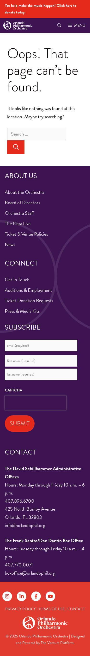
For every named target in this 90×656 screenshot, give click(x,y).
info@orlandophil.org (25, 525)
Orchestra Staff (19, 213)
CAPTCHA (13, 390)
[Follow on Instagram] (7, 596)
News (10, 244)
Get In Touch (17, 279)
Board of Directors (22, 202)
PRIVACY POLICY (20, 609)
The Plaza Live (17, 223)
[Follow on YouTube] (50, 596)
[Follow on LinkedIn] (21, 596)
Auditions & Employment (28, 290)
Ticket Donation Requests (29, 300)
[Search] (15, 147)
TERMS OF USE (51, 609)
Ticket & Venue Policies (26, 234)
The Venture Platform (57, 643)
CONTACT (76, 609)
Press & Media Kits (22, 311)
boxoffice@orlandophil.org (30, 573)
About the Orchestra (24, 192)
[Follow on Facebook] (36, 596)
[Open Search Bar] (59, 25)
